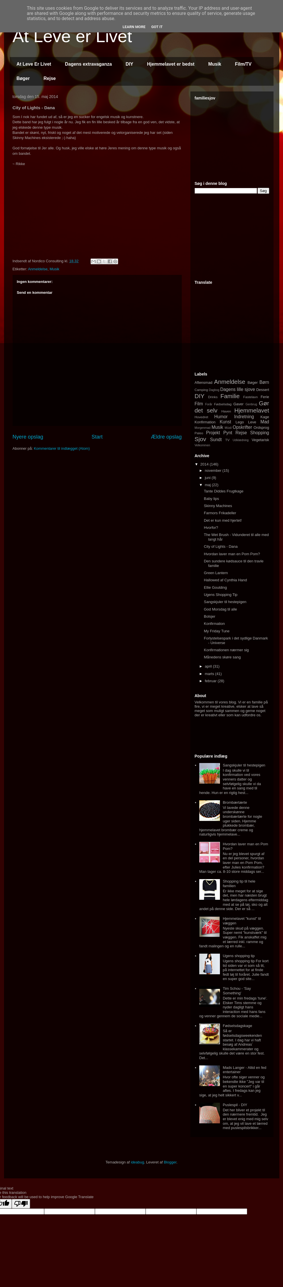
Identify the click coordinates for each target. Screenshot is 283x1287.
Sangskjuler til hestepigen (225, 602)
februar (211, 681)
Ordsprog (261, 427)
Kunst (225, 421)
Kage (264, 417)
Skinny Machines (218, 506)
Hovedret (201, 417)
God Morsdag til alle (220, 609)
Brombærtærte (235, 802)
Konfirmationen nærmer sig (226, 650)
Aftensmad (203, 382)
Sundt (216, 439)
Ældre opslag (166, 437)
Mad (264, 421)
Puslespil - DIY (235, 1105)
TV (227, 440)
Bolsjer (209, 616)
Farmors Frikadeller (220, 513)
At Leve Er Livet (34, 64)
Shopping (259, 432)
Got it (157, 27)
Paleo (199, 433)
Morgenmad (202, 427)
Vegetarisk (260, 440)
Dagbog (214, 390)
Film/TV (243, 64)
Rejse (50, 78)
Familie (230, 396)
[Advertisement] (238, 138)
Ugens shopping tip (239, 956)
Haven (226, 411)
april (209, 666)
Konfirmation (205, 422)
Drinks (213, 397)
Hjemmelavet (251, 410)
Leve (252, 422)
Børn (264, 382)
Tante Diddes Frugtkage (223, 491)
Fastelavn (250, 397)
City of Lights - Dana (221, 546)
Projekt (213, 432)
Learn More (134, 27)
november (213, 470)
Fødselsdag (222, 404)
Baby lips (211, 498)
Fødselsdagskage (237, 1026)
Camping (201, 390)
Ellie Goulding (215, 587)
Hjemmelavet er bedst (170, 64)
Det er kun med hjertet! (223, 520)
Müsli (228, 427)
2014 (205, 464)
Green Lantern (216, 573)
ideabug (137, 1162)
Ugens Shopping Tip (220, 594)
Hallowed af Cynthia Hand (225, 580)
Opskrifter (242, 427)
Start (96, 437)
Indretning (244, 416)
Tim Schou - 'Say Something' (237, 990)
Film (199, 403)
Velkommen (202, 445)
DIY (129, 64)
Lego (240, 422)
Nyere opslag (28, 437)
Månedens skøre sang (222, 657)
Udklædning (241, 440)
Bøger (23, 78)
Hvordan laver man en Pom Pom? (232, 554)
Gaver (238, 404)
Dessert (262, 390)
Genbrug (251, 404)
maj (208, 485)
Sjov (200, 439)
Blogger (170, 1162)
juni (208, 478)
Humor (221, 416)
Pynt (227, 432)
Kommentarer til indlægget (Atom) (62, 448)
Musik (214, 64)
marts (210, 674)
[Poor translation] (21, 1203)
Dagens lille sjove (237, 389)
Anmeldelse (38, 269)
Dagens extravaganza (88, 64)
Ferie (265, 397)
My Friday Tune (217, 631)
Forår (208, 404)
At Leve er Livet (72, 36)
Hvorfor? (211, 527)
